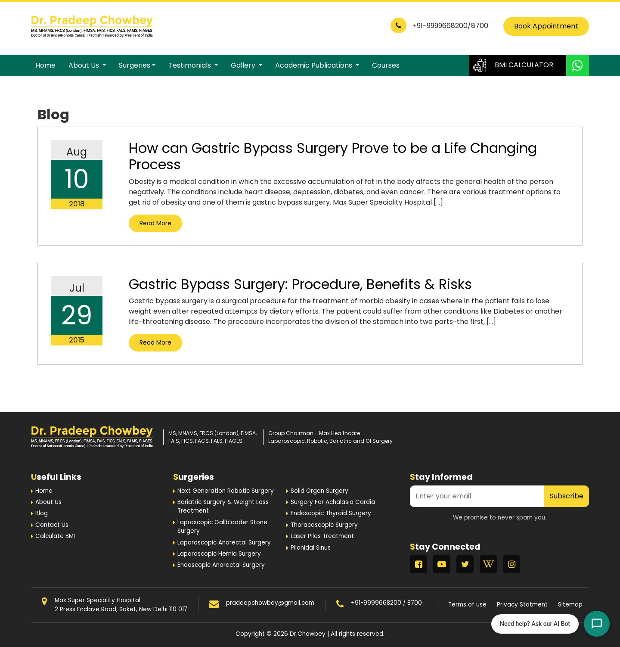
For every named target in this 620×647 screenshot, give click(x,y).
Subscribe (566, 496)
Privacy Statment (522, 604)
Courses (386, 65)
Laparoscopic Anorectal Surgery (224, 542)
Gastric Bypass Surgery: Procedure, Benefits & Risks (300, 284)
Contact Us (51, 525)
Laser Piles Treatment (322, 536)
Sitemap (570, 604)
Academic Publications (314, 65)
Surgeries (134, 65)
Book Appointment (546, 26)
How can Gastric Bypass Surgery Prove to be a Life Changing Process (333, 156)
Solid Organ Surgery (319, 491)
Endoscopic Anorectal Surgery (221, 565)
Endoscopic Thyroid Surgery (331, 513)
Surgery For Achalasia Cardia (333, 502)
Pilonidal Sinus (311, 548)
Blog (41, 513)
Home (45, 65)
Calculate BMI (55, 536)
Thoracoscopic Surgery (324, 525)
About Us (84, 65)
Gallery (244, 65)
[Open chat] (597, 624)
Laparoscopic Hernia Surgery (219, 554)
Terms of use (467, 604)
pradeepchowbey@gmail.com (270, 603)
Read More (155, 223)
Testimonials (190, 65)
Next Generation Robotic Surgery (225, 491)
